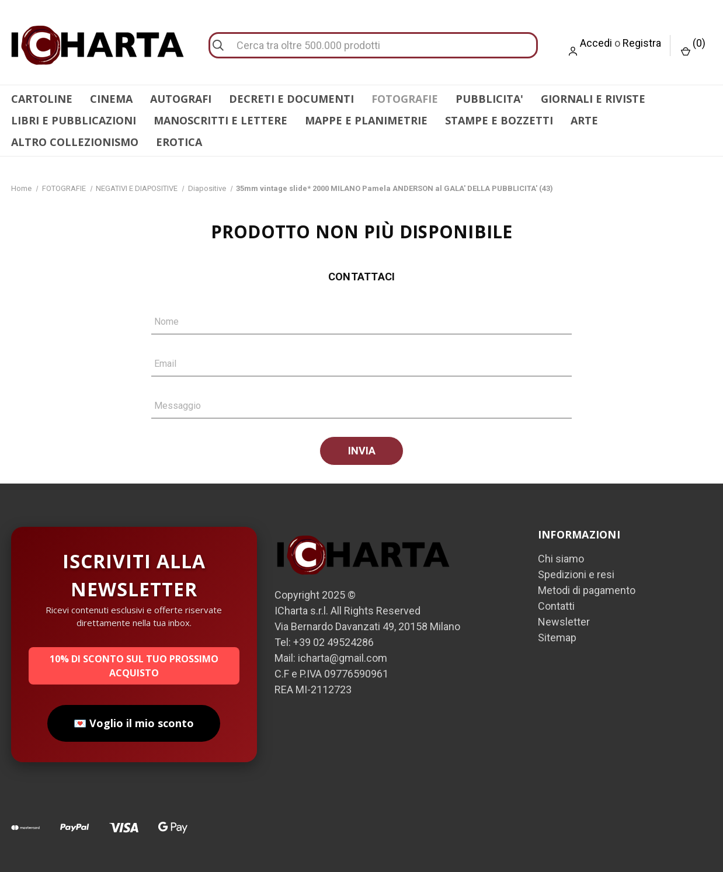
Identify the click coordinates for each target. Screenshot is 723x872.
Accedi (596, 43)
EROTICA (179, 142)
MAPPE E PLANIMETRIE (366, 120)
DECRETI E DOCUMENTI (291, 99)
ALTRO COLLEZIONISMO (74, 142)
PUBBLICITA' (489, 99)
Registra (642, 43)
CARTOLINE (41, 99)
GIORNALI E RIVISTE (593, 99)
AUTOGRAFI (180, 99)
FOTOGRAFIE (404, 99)
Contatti (556, 606)
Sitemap (557, 637)
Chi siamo (561, 559)
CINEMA (111, 99)
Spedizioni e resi (576, 574)
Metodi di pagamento (586, 590)
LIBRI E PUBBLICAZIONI (73, 120)
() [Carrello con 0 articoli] (693, 46)
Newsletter (564, 622)
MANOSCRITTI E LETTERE (220, 120)
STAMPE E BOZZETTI (499, 120)
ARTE (584, 120)
